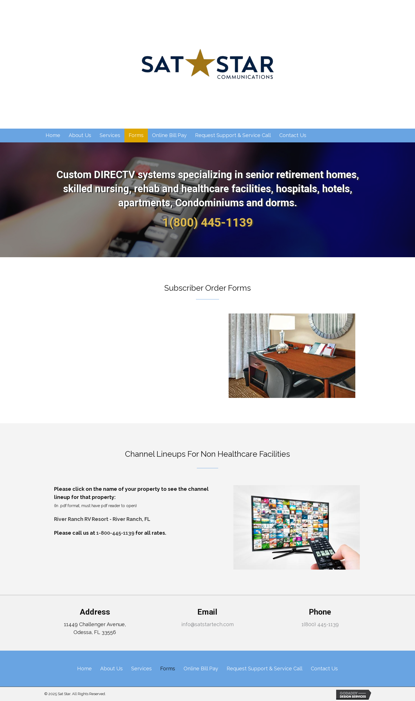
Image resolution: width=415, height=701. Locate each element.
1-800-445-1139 (115, 533)
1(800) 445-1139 (207, 222)
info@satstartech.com (207, 624)
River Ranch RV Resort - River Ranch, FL (102, 519)
